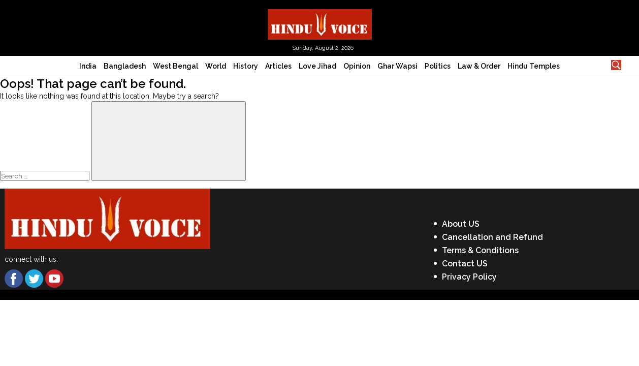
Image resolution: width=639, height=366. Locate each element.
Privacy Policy (469, 277)
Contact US (465, 263)
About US (461, 224)
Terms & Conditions (480, 250)
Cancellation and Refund (492, 237)
